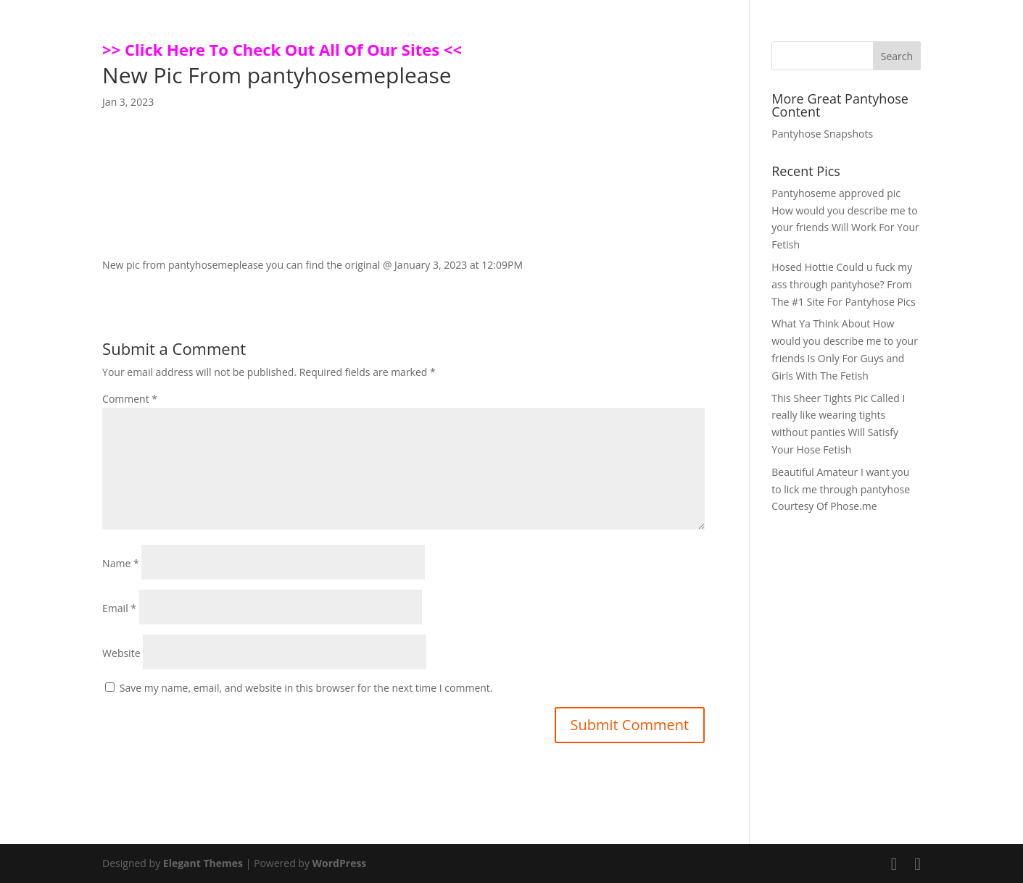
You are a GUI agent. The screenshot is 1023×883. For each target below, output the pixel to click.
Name (120, 563)
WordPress (339, 863)
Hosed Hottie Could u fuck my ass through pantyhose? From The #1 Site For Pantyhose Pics (843, 284)
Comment (129, 399)
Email (119, 608)
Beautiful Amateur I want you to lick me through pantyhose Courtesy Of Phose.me (840, 489)
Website (121, 653)
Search (897, 56)
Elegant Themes (203, 863)
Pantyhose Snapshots (822, 134)
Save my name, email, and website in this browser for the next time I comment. (306, 688)
